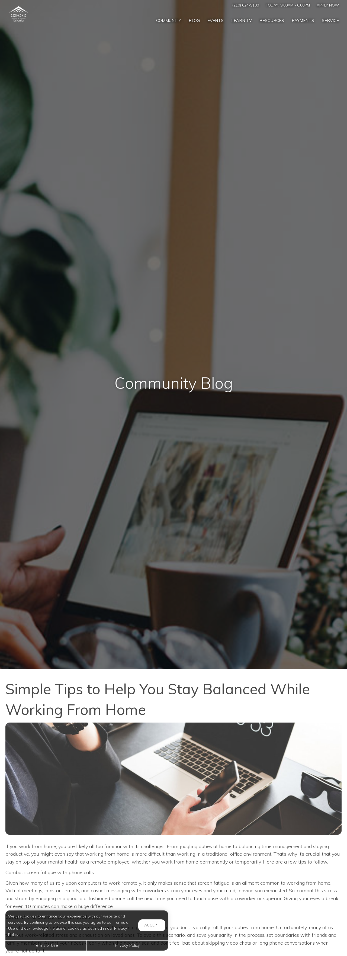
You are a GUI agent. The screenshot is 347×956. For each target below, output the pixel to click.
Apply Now (328, 5)
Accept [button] (151, 925)
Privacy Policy (127, 945)
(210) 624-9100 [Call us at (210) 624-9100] (245, 5)
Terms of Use (46, 945)
